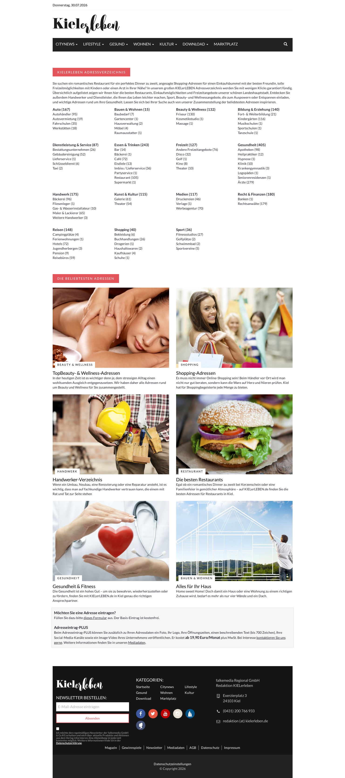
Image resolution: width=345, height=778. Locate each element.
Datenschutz (210, 748)
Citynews (65, 44)
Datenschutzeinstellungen (172, 764)
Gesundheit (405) (252, 145)
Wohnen (142, 44)
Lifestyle (92, 44)
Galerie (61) (122, 199)
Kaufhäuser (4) (125, 253)
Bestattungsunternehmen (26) (74, 149)
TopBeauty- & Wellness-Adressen (86, 373)
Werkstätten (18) (65, 128)
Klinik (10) (245, 163)
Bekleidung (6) (124, 234)
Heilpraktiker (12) (250, 154)
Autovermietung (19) (68, 119)
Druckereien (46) (188, 199)
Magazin (111, 748)
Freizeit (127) (186, 145)
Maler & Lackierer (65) (69, 213)
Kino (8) (182, 163)
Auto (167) (61, 109)
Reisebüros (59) (64, 258)
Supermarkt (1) (125, 182)
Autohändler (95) (65, 114)
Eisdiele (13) (123, 163)
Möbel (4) (121, 128)
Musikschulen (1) (250, 123)
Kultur (167, 44)
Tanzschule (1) (248, 133)
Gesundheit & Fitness (74, 586)
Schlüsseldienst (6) (66, 163)
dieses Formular (95, 618)
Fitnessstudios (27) (189, 234)
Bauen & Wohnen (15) (132, 109)
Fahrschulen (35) (65, 123)
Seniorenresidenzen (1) (254, 177)
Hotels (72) (60, 244)
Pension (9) (61, 253)
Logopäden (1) (248, 173)
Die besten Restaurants (199, 479)
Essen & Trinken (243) (131, 145)
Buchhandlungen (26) (129, 239)
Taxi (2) (58, 168)
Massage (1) (184, 123)
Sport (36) (184, 229)
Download (194, 44)
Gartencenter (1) (126, 119)
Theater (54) (123, 204)
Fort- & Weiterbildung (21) (257, 114)
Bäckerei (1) (122, 154)
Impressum (232, 748)
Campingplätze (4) (66, 234)
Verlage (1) (183, 204)
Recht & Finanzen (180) (256, 194)
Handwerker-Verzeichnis (77, 479)
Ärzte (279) (246, 182)
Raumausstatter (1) (128, 133)
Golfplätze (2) (185, 239)
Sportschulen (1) (249, 128)
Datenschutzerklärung (69, 742)
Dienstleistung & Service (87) (76, 145)
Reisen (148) (63, 229)
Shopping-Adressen (195, 373)
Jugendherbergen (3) (67, 248)
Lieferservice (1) (64, 159)
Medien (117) (187, 194)
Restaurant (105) (126, 177)
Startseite (143, 687)
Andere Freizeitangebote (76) (197, 149)
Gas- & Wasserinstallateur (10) (74, 208)
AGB (192, 748)
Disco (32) (183, 154)
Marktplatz (226, 44)
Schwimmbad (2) (188, 244)
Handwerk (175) (66, 194)
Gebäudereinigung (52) (69, 154)
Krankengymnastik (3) (253, 168)
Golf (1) (181, 159)
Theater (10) (185, 168)
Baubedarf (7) (124, 114)
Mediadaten (136, 642)
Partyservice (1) (125, 173)
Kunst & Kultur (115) (130, 194)
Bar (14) (120, 149)
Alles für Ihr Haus (193, 586)
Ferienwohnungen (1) (68, 239)
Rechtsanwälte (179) (252, 204)
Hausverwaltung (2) (128, 123)
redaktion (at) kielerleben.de (245, 721)
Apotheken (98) (249, 149)
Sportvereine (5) (187, 248)
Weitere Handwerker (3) (70, 218)
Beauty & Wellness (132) (195, 109)
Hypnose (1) (246, 159)
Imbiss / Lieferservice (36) (132, 168)
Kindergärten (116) (251, 119)
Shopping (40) (125, 229)
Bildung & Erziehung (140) (259, 109)
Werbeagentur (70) (189, 208)
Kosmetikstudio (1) (189, 119)
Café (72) (120, 159)
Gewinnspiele (131, 748)
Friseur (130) (185, 114)
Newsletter (154, 748)
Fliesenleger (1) (64, 204)
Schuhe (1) (121, 258)
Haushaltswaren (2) (128, 248)
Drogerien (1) (124, 244)
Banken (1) (245, 199)
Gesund (117, 44)
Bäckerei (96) (62, 199)
